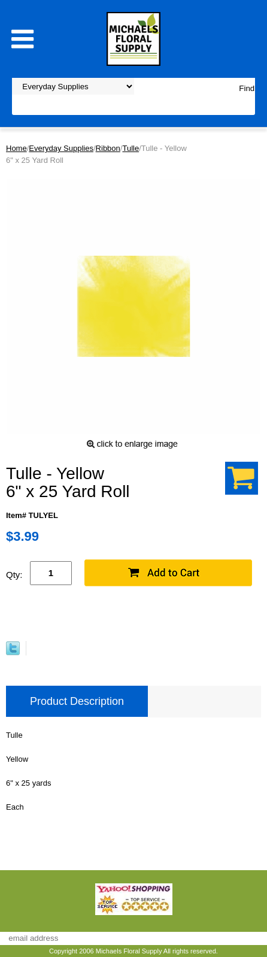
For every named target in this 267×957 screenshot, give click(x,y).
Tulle (130, 148)
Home (16, 148)
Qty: (14, 575)
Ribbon (108, 148)
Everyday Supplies (61, 148)
